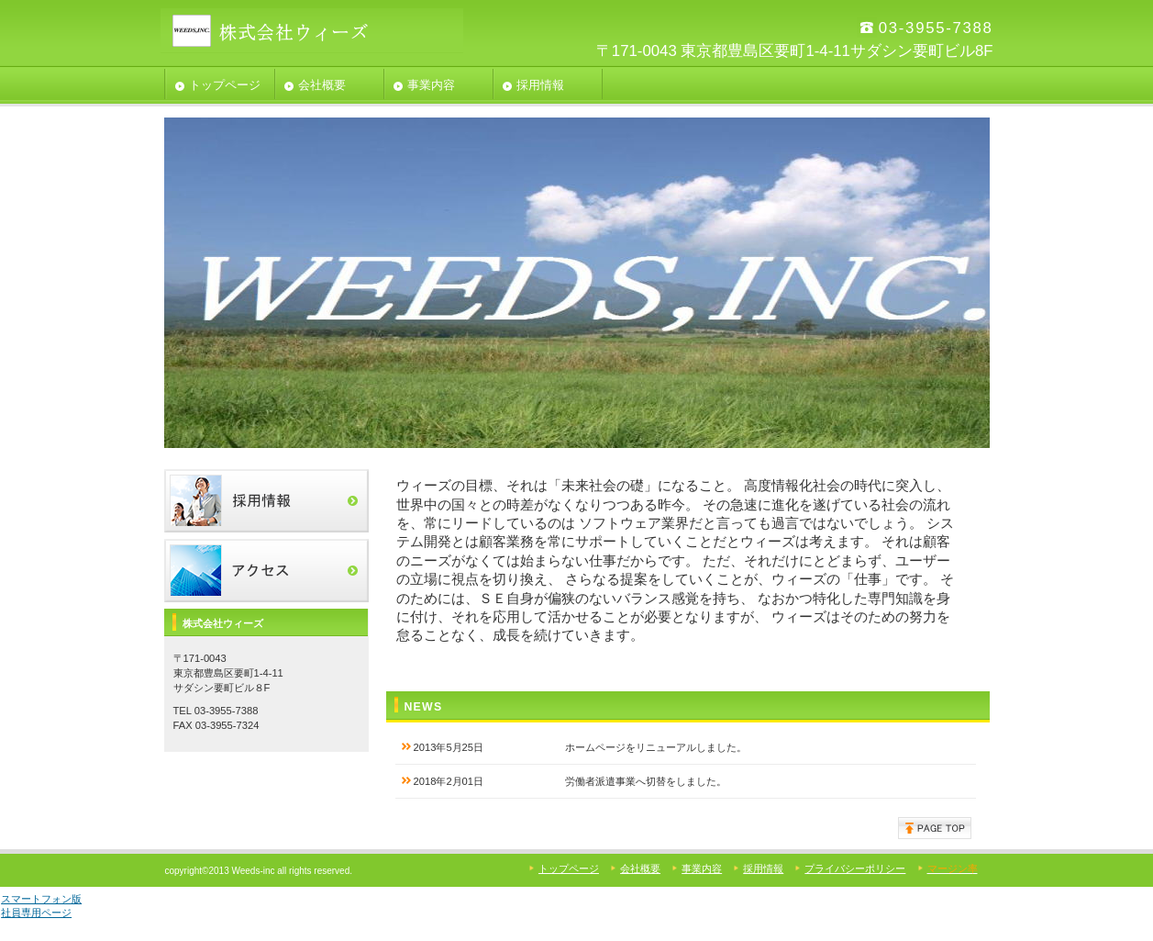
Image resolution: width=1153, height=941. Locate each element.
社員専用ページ (36, 912)
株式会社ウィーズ (312, 30)
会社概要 (640, 868)
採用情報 (266, 500)
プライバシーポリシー (854, 868)
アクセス (266, 570)
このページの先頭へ (934, 828)
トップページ (568, 868)
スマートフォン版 (41, 898)
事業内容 (702, 868)
